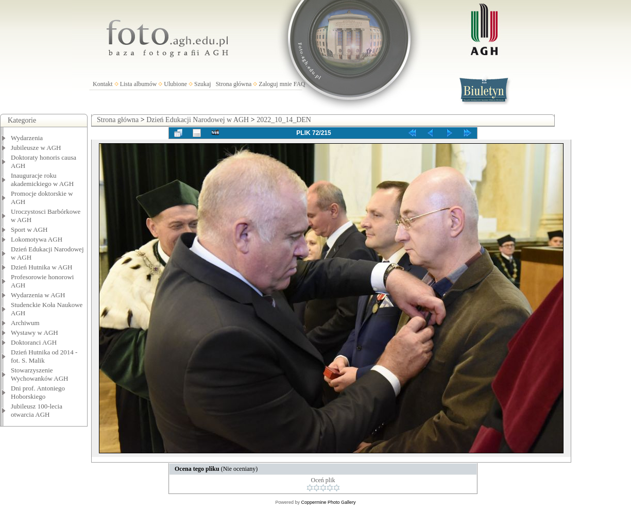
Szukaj (202, 84)
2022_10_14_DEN (284, 120)
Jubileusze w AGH (36, 147)
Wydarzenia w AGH (38, 295)
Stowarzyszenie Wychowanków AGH (40, 374)
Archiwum (25, 323)
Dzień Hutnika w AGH (42, 267)
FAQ (299, 84)
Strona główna (234, 84)
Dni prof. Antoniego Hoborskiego (38, 392)
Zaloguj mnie (275, 84)
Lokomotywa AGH (36, 239)
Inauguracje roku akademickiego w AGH (42, 180)
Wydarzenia (27, 138)
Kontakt (103, 84)
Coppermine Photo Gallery (328, 502)
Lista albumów (138, 84)
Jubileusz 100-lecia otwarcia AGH (36, 410)
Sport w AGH (29, 229)
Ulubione (175, 84)
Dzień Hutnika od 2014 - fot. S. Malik (44, 356)
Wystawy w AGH (34, 332)
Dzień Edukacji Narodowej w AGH (197, 120)
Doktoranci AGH (34, 342)
